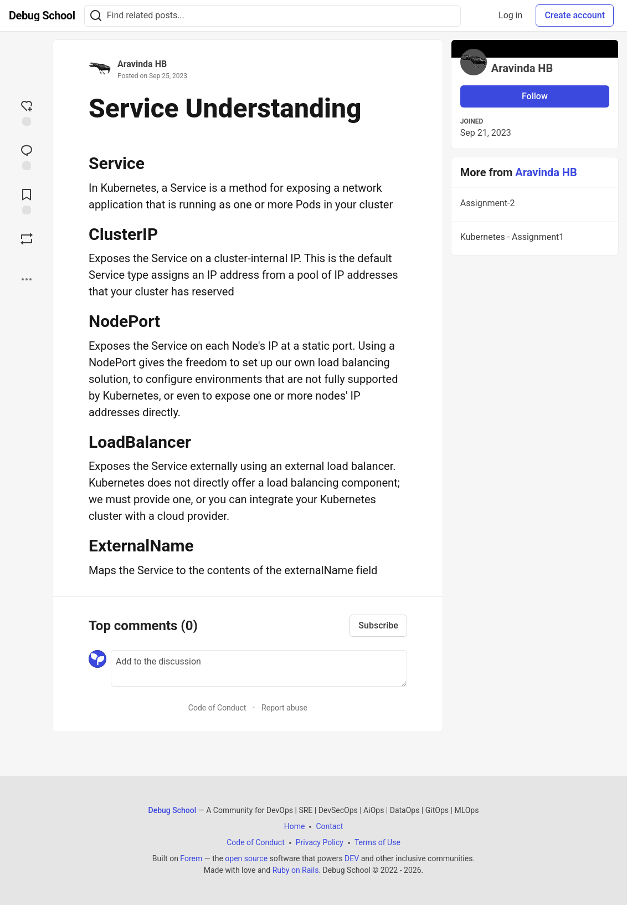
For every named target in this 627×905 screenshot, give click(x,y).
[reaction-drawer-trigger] (26, 112)
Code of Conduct (217, 707)
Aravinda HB (142, 64)
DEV (352, 858)
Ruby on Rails (296, 870)
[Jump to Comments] (26, 156)
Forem (191, 858)
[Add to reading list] (26, 200)
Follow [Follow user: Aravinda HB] (535, 96)
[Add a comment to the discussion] (259, 668)
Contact (329, 826)
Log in (510, 15)
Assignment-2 (533, 205)
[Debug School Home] (42, 15)
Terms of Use (377, 842)
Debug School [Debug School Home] (172, 810)
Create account (574, 15)
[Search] (96, 16)
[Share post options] (27, 279)
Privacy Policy (319, 842)
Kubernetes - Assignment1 (533, 239)
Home (294, 826)
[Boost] (26, 238)
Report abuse (284, 707)
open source (246, 858)
